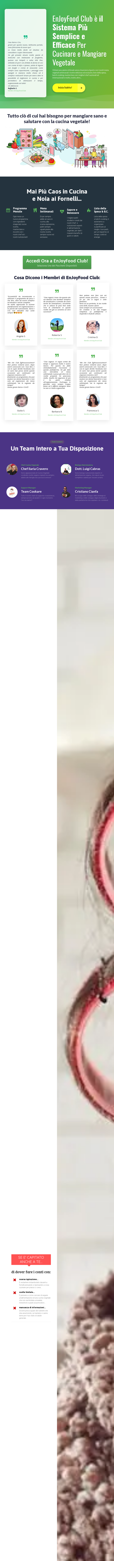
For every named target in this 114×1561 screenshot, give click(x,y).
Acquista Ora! (16, 927)
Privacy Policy (10, 1527)
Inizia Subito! (71, 88)
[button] (53, 1391)
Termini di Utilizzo (23, 1527)
